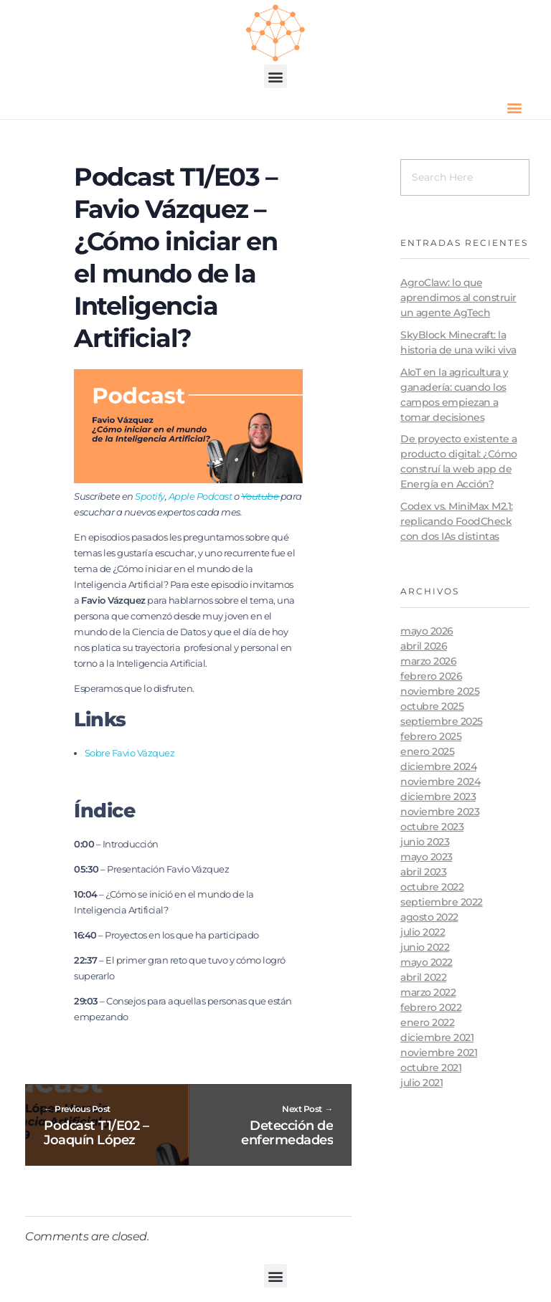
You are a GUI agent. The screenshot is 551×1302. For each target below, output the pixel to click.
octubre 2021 (430, 1067)
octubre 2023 (431, 826)
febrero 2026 (431, 676)
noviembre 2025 (439, 691)
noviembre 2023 (439, 811)
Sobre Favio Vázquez (130, 753)
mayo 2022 (426, 962)
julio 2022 (422, 932)
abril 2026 (423, 646)
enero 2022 (427, 1022)
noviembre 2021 (438, 1052)
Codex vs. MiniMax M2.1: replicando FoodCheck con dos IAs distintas (456, 521)
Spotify (150, 496)
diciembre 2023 (438, 796)
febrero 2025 (430, 736)
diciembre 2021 (437, 1037)
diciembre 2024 (438, 766)
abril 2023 (423, 871)
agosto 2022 (429, 917)
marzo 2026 (428, 661)
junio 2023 (424, 841)
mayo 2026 (426, 630)
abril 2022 (423, 977)
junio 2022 (424, 947)
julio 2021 (421, 1082)
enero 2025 (427, 751)
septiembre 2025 (441, 721)
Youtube (261, 496)
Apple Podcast (200, 496)
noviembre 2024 (440, 781)
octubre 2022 (431, 886)
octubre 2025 (431, 706)
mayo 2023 (426, 856)
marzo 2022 (428, 992)
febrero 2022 (430, 1007)
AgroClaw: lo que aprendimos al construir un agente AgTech (458, 297)
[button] (276, 76)
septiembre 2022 (441, 901)
